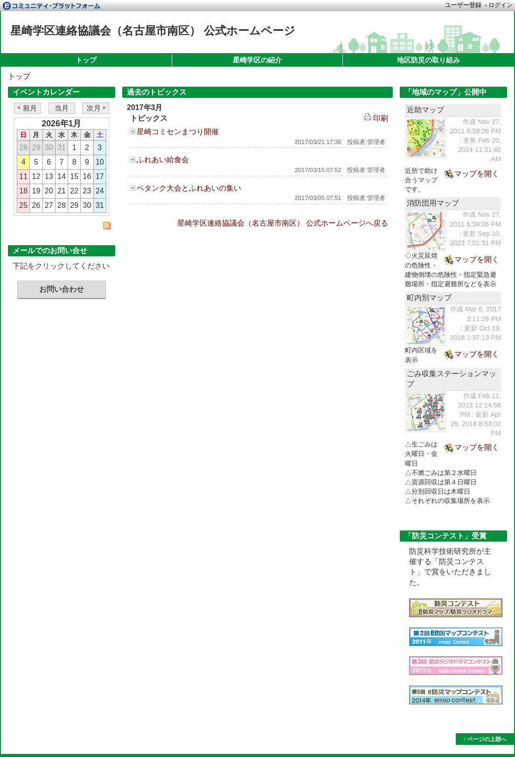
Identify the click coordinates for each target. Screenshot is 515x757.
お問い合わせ (61, 289)
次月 (94, 108)
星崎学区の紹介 (257, 60)
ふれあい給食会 (163, 160)
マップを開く (476, 174)
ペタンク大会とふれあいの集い (189, 188)
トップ (86, 60)
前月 (30, 108)
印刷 (376, 118)
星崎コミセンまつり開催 (178, 132)
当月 (62, 108)
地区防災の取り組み (428, 60)
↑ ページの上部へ (485, 739)
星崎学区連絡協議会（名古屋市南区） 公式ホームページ (152, 30)
